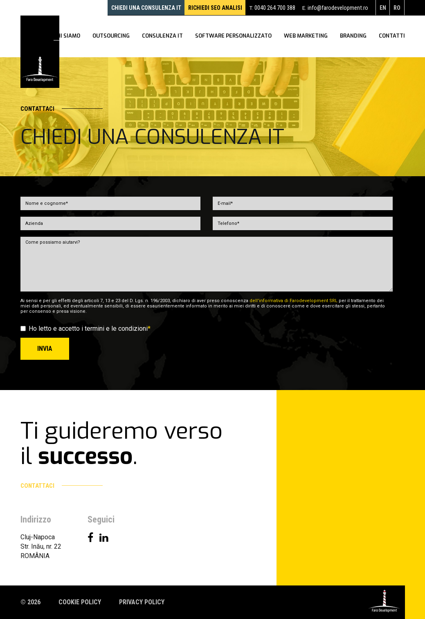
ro (396, 7)
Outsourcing (111, 37)
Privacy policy (141, 602)
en (381, 7)
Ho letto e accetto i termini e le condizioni (85, 328)
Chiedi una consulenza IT (136, 7)
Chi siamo (67, 37)
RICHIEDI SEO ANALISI (209, 7)
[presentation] (330, 354)
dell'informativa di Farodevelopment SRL (293, 300)
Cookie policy (79, 602)
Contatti (392, 37)
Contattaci (61, 108)
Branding (353, 37)
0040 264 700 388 (271, 7)
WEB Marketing (306, 37)
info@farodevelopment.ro (335, 7)
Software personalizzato (233, 37)
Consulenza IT (162, 37)
